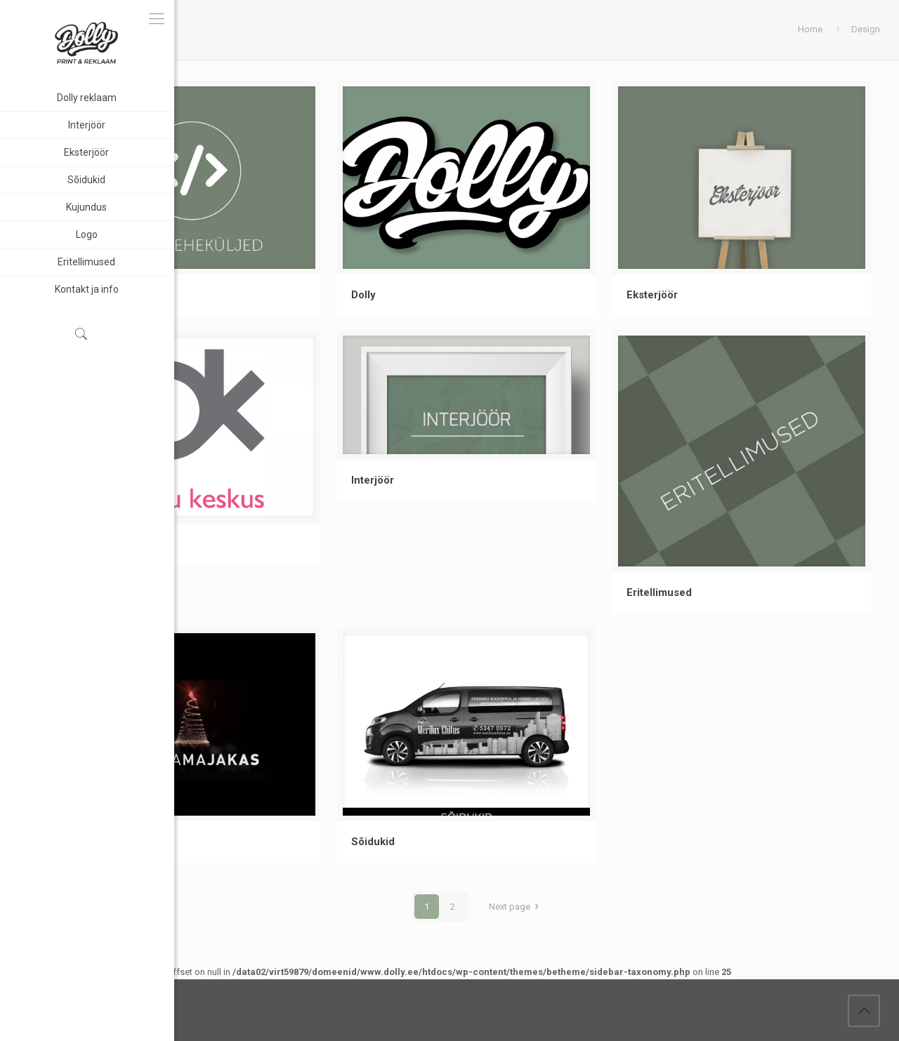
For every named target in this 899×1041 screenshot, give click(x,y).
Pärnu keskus (110, 544)
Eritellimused (659, 592)
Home (810, 29)
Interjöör (372, 480)
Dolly (363, 295)
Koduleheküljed (115, 295)
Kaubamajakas (112, 841)
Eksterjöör (652, 295)
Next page (516, 906)
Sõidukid (373, 841)
